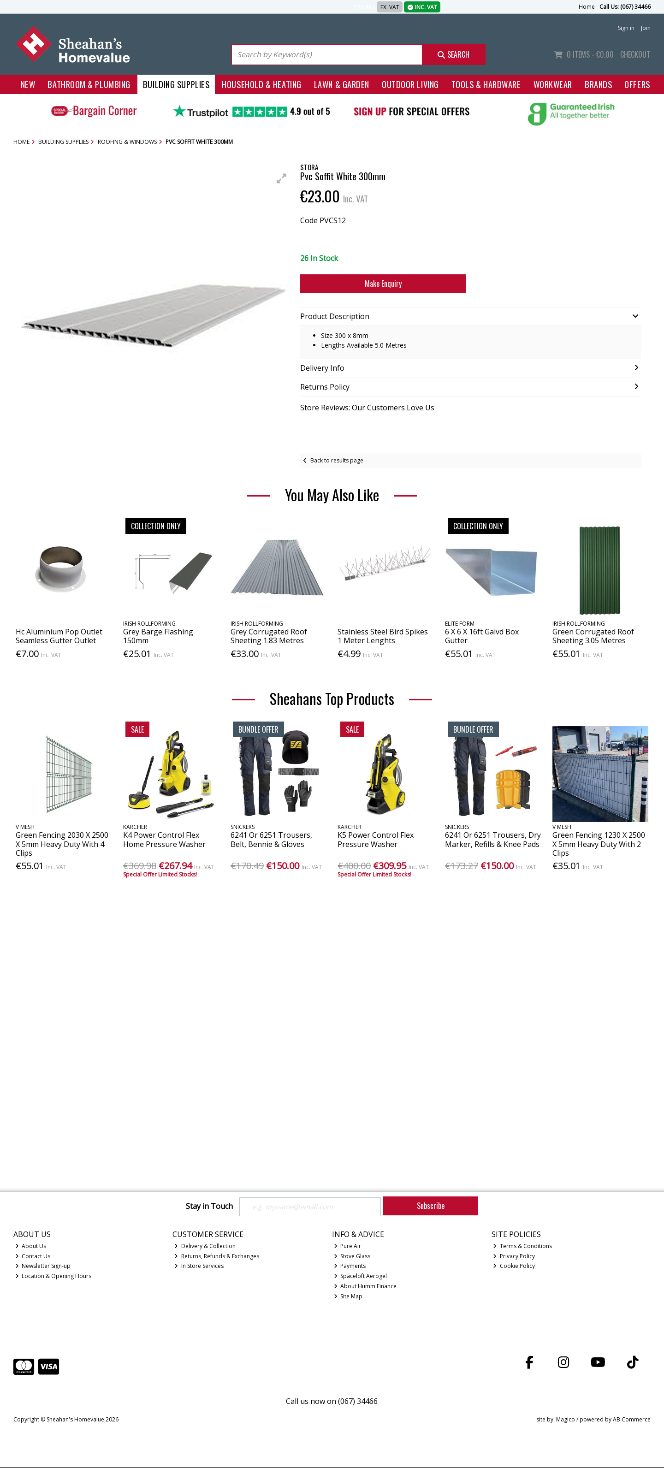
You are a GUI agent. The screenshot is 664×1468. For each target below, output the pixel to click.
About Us (31, 1246)
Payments (350, 1267)
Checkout (635, 54)
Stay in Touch (209, 1206)
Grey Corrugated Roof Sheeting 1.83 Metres (269, 636)
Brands (598, 84)
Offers (637, 84)
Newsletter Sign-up (43, 1267)
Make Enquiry (383, 283)
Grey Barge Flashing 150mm (158, 636)
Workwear (553, 84)
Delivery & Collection (205, 1246)
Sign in (626, 28)
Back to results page (336, 460)
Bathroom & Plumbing (88, 84)
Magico (565, 1420)
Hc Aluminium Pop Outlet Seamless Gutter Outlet (59, 636)
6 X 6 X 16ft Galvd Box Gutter (482, 636)
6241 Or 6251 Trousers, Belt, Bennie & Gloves (271, 839)
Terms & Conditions (522, 1246)
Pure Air (348, 1246)
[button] (281, 178)
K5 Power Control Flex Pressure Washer (376, 839)
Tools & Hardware (486, 84)
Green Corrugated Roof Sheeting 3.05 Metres (593, 636)
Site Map (348, 1297)
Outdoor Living (410, 84)
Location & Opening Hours (53, 1277)
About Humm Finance (365, 1287)
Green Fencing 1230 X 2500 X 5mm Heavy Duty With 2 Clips (598, 844)
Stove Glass (352, 1257)
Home (587, 7)
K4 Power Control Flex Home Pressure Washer (164, 839)
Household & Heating (262, 84)
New (28, 84)
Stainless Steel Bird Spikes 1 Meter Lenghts (383, 636)
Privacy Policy (514, 1257)
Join (646, 28)
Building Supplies (176, 84)
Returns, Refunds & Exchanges (216, 1257)
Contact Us (33, 1257)
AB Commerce (632, 1420)
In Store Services (199, 1267)
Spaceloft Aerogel (360, 1277)
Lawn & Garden (341, 84)
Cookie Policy (514, 1267)
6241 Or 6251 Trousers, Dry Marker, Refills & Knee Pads (493, 839)
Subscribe (431, 1205)
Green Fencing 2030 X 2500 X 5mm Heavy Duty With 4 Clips (62, 844)
